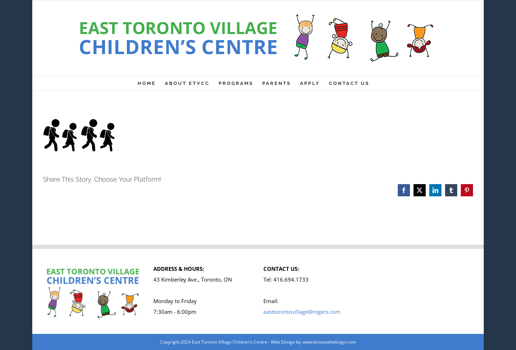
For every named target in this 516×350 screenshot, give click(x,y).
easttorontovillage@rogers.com (301, 311)
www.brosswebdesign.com (329, 342)
